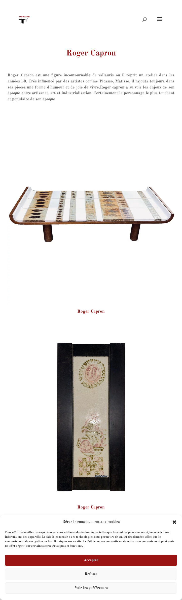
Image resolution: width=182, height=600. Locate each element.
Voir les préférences (91, 588)
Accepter (91, 560)
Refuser (91, 574)
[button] (174, 522)
